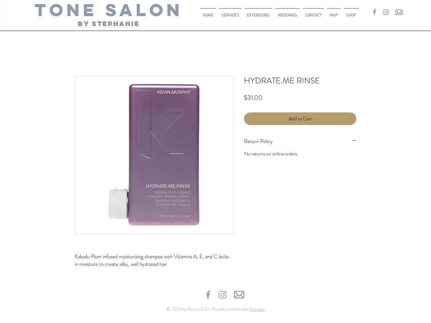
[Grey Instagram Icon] (386, 12)
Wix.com (257, 309)
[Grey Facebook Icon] (374, 12)
